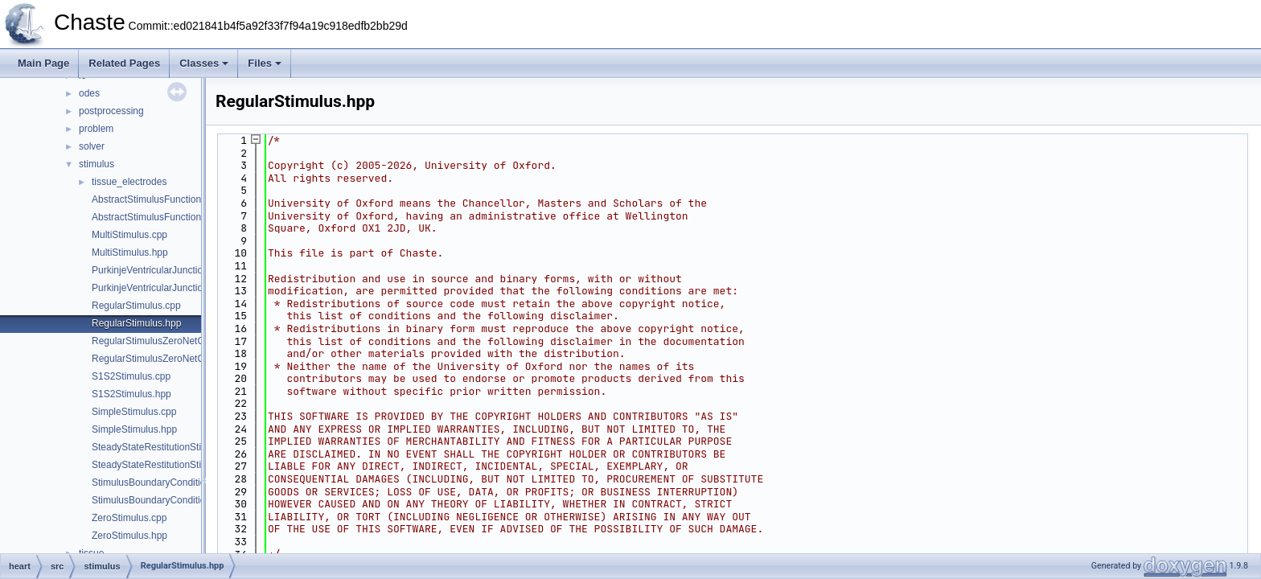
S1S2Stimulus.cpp (131, 376)
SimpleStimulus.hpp (134, 429)
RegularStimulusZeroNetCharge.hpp (170, 358)
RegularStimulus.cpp (136, 305)
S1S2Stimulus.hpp (131, 394)
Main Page (43, 63)
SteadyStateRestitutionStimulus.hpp (168, 464)
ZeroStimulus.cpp (129, 518)
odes (89, 93)
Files (264, 63)
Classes (203, 63)
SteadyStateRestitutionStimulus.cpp (168, 447)
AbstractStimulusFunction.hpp (156, 217)
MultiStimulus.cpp (129, 234)
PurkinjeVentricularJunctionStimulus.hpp (178, 288)
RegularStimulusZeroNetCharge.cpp (169, 341)
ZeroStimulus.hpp (129, 535)
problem (96, 128)
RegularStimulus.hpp (136, 323)
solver (92, 146)
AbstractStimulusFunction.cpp (156, 199)
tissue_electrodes (129, 181)
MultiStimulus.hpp (130, 252)
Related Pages (124, 63)
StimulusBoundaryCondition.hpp (160, 500)
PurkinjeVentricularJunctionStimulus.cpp (177, 270)
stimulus (96, 164)
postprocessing (111, 111)
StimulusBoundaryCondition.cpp (160, 482)
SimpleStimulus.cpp (134, 411)
